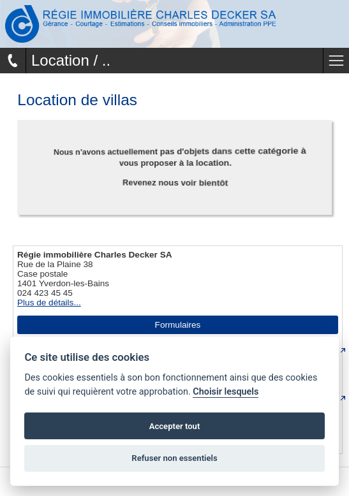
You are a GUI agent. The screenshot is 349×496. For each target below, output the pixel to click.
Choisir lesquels (225, 391)
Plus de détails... (49, 302)
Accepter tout (174, 426)
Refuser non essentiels (174, 458)
